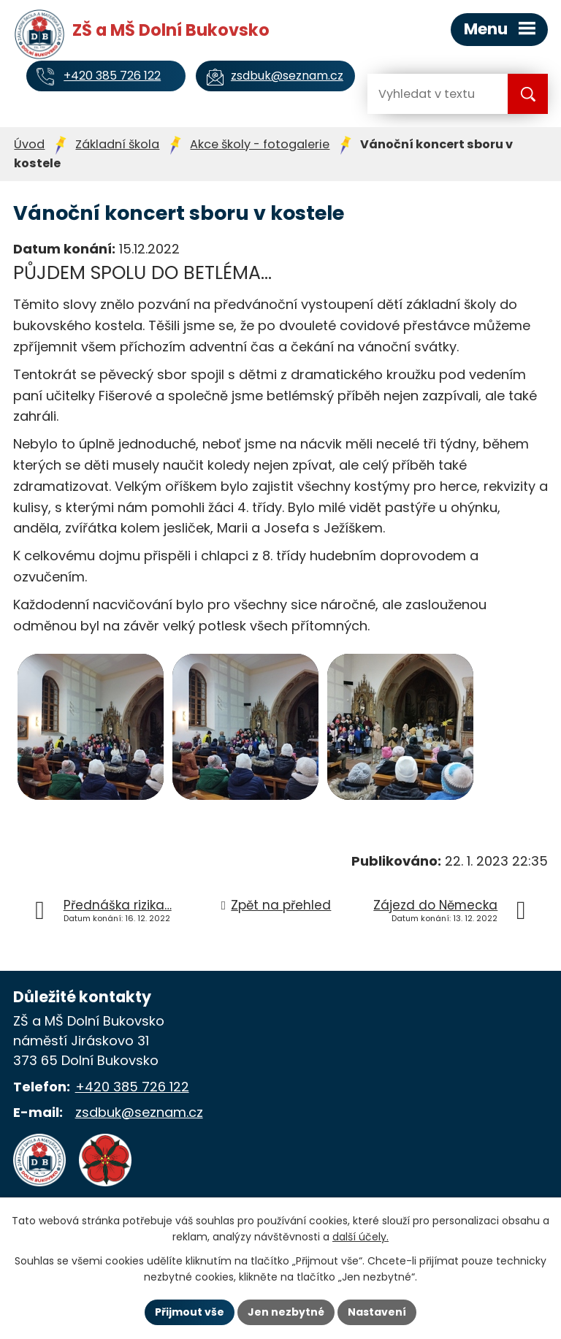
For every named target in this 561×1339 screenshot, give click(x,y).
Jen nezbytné (286, 1312)
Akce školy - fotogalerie (259, 144)
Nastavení (377, 1312)
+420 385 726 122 (132, 1086)
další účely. (360, 1237)
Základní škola (117, 144)
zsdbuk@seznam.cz (139, 1112)
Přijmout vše (189, 1312)
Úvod (29, 144)
